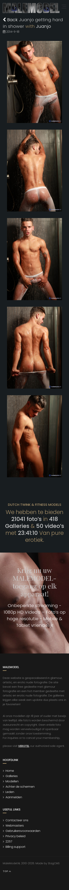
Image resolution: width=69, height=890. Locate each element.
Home (10, 771)
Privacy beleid (15, 836)
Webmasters (15, 825)
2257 (9, 841)
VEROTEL (23, 746)
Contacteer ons (17, 820)
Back (11, 20)
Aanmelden (14, 797)
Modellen (12, 781)
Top (7, 871)
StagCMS (54, 863)
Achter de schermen (20, 787)
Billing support (15, 847)
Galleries (12, 776)
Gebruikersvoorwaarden (23, 831)
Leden (10, 792)
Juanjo (43, 26)
